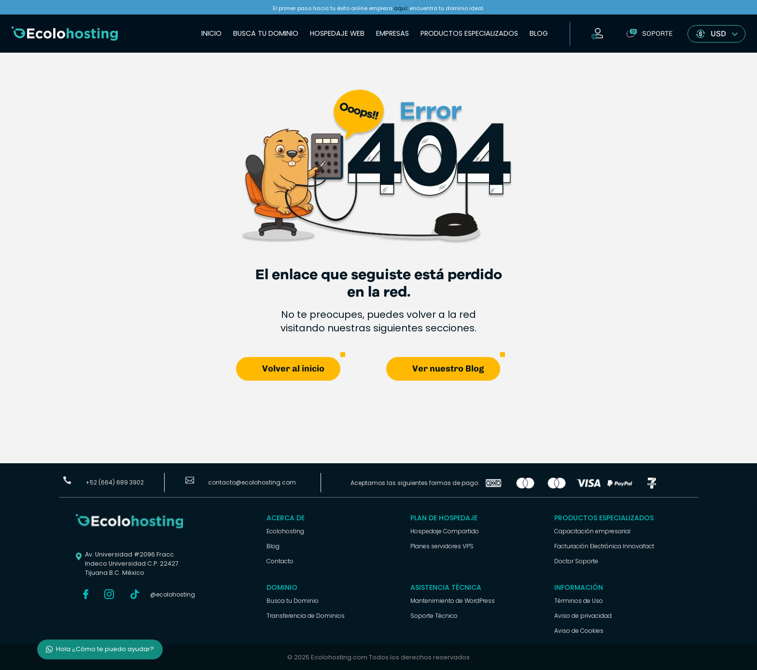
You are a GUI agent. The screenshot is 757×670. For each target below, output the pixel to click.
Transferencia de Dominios (305, 616)
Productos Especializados (469, 33)
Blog (539, 33)
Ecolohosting (285, 531)
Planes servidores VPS (442, 546)
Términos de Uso (578, 601)
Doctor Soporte (576, 561)
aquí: (401, 8)
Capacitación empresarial (592, 531)
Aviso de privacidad (583, 616)
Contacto (280, 561)
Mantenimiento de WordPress (452, 601)
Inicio (211, 33)
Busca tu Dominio (265, 33)
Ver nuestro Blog (448, 368)
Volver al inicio (293, 368)
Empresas (392, 33)
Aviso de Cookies (578, 631)
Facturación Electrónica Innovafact (604, 546)
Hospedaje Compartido (444, 531)
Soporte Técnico (434, 616)
